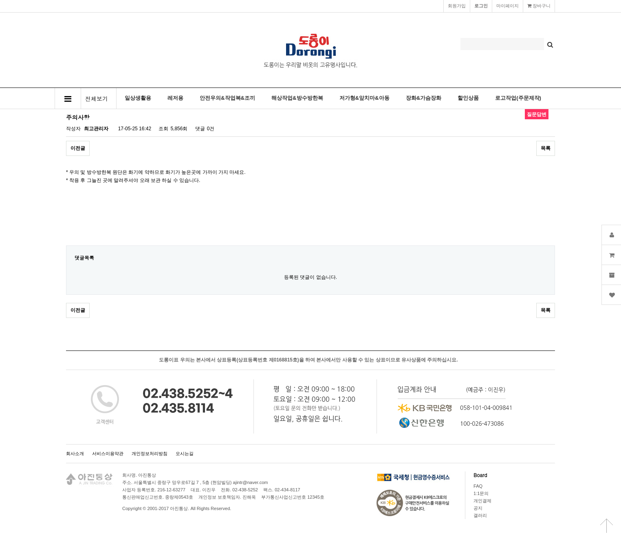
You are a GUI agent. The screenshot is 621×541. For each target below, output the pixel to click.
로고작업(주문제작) (518, 98)
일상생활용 (138, 98)
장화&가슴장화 (424, 98)
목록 (546, 148)
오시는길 (185, 453)
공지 (477, 508)
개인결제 (482, 500)
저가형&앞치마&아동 (364, 98)
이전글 (77, 148)
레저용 (175, 98)
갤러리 (480, 515)
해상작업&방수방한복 (297, 98)
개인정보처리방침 (149, 453)
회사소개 (75, 453)
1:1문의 (481, 493)
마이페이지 (507, 5)
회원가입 (457, 5)
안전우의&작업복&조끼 (227, 98)
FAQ (477, 486)
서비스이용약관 (107, 453)
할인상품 (468, 98)
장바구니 (539, 5)
